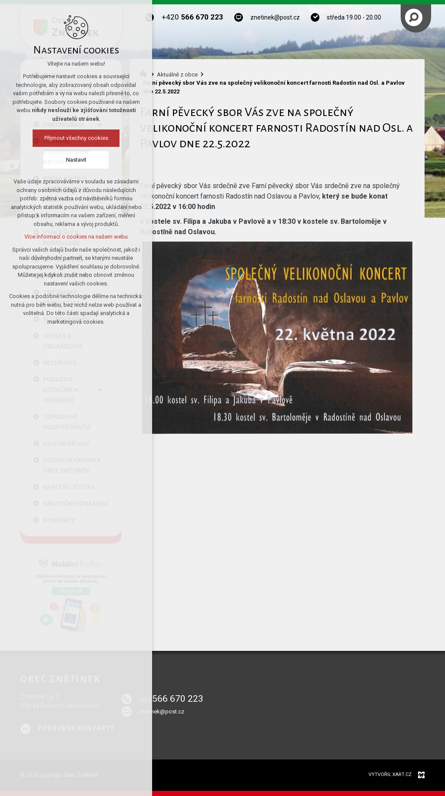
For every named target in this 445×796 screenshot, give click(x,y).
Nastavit (73, 159)
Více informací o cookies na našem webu (74, 236)
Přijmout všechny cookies (74, 138)
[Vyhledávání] (413, 17)
